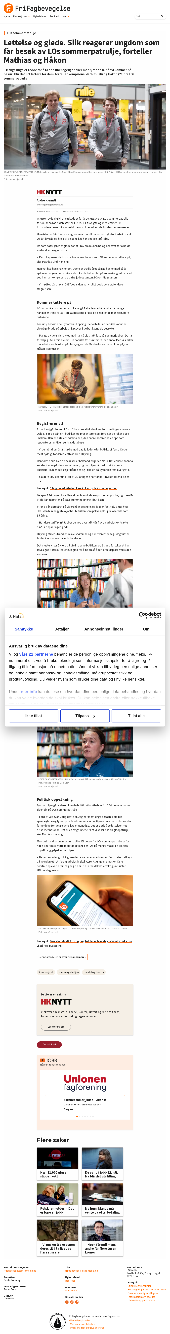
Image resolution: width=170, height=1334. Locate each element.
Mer (65, 16)
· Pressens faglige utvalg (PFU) (86, 1328)
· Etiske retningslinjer (139, 1286)
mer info (34, 692)
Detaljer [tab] (61, 629)
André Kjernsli (46, 200)
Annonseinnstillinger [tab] (102, 629)
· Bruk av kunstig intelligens (142, 1293)
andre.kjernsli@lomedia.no (50, 204)
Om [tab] (142, 629)
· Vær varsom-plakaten (82, 1324)
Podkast (54, 16)
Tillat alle (133, 716)
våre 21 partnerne (41, 654)
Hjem (7, 16)
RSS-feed (70, 1281)
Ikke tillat (37, 716)
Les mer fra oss (55, 1027)
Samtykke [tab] (27, 629)
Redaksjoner (21, 16)
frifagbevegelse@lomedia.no (20, 1271)
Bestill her (71, 1290)
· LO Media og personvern (141, 1300)
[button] (124, 1094)
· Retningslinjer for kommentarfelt (146, 1289)
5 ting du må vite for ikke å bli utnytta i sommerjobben (83, 488)
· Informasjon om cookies (141, 1297)
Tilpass (85, 716)
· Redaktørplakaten (80, 1320)
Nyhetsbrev (39, 16)
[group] (85, 1095)
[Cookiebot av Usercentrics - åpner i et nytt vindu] (141, 615)
